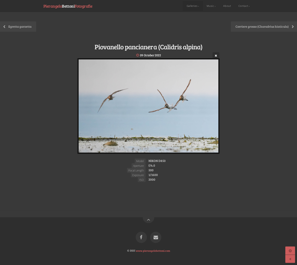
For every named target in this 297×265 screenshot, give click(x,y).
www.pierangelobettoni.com (153, 250)
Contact (243, 6)
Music (210, 6)
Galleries (192, 6)
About (227, 6)
